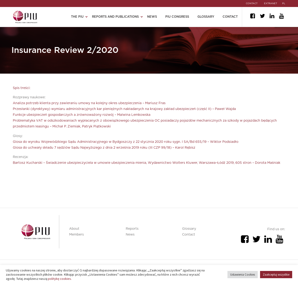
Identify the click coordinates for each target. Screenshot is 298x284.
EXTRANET (270, 3)
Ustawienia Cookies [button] (242, 275)
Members (76, 234)
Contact (230, 16)
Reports (132, 228)
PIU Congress (177, 16)
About (74, 228)
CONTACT (251, 3)
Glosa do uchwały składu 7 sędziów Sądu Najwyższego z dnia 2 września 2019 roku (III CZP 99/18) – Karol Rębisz (104, 147)
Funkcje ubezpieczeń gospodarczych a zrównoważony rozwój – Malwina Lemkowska (81, 114)
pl (283, 3)
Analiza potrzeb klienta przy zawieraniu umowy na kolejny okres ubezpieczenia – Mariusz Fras (89, 103)
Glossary (205, 16)
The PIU (77, 16)
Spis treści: (21, 88)
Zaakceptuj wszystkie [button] (276, 275)
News (152, 16)
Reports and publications (115, 16)
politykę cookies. (60, 279)
